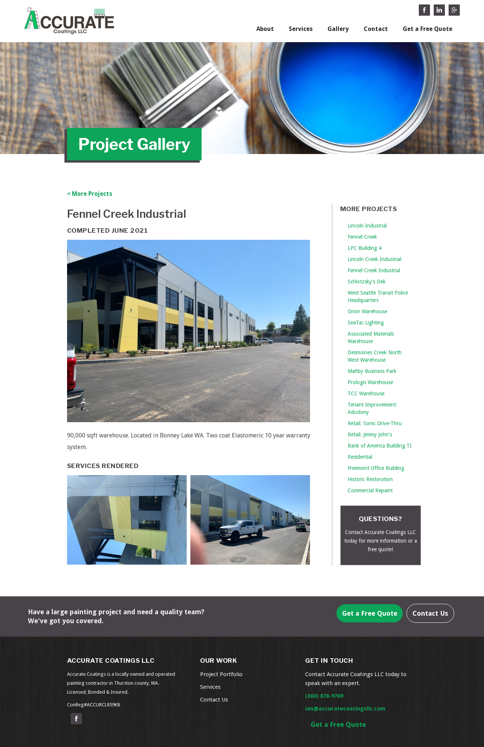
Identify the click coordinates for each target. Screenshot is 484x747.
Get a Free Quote (427, 28)
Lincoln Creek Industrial (374, 259)
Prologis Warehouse (370, 382)
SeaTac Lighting (366, 323)
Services (301, 28)
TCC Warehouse (366, 393)
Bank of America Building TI (380, 446)
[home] (69, 19)
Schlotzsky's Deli (366, 282)
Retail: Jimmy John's (370, 434)
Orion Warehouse (367, 311)
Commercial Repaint (370, 490)
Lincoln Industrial (367, 226)
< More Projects (89, 193)
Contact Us (430, 613)
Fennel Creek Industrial (374, 270)
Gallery (338, 28)
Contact (376, 28)
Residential (360, 457)
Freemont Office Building (376, 468)
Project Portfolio (221, 674)
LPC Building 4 (365, 248)
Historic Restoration (370, 479)
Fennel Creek (362, 237)
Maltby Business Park (372, 371)
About (265, 28)
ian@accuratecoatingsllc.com (345, 708)
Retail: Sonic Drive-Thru (375, 423)
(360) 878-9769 (324, 696)
